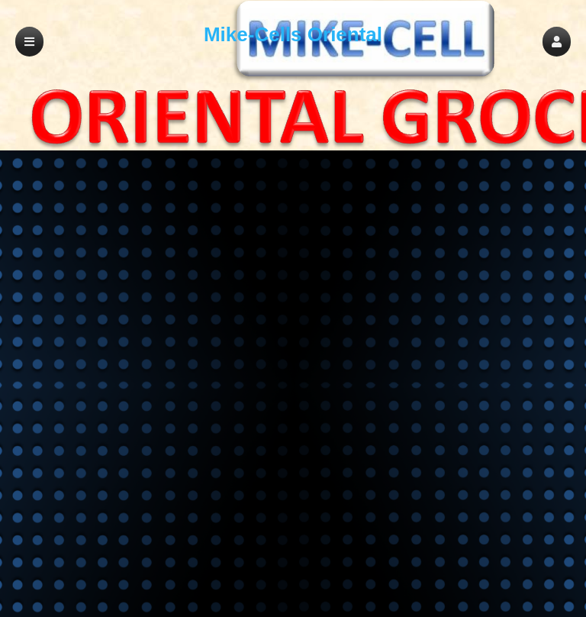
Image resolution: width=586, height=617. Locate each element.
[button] (557, 42)
